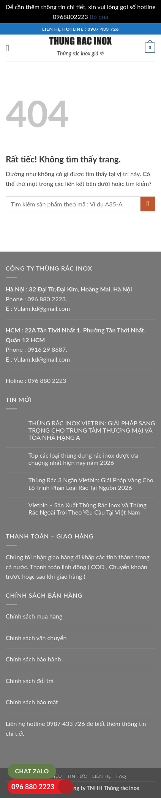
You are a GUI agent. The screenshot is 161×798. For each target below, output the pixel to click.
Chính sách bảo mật (32, 701)
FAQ (121, 776)
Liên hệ (101, 776)
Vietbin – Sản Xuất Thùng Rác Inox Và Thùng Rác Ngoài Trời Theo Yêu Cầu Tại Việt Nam (87, 508)
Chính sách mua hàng (34, 616)
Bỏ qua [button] (99, 16)
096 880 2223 (32, 786)
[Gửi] (147, 204)
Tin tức (77, 776)
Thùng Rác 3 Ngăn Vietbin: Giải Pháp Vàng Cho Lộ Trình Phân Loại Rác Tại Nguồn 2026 (90, 483)
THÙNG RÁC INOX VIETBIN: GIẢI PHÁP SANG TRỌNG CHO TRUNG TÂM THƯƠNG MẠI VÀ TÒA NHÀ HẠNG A (91, 430)
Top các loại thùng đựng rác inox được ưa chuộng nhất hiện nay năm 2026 (83, 459)
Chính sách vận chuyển (36, 637)
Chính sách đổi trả (30, 680)
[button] (10, 48)
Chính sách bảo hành (33, 659)
